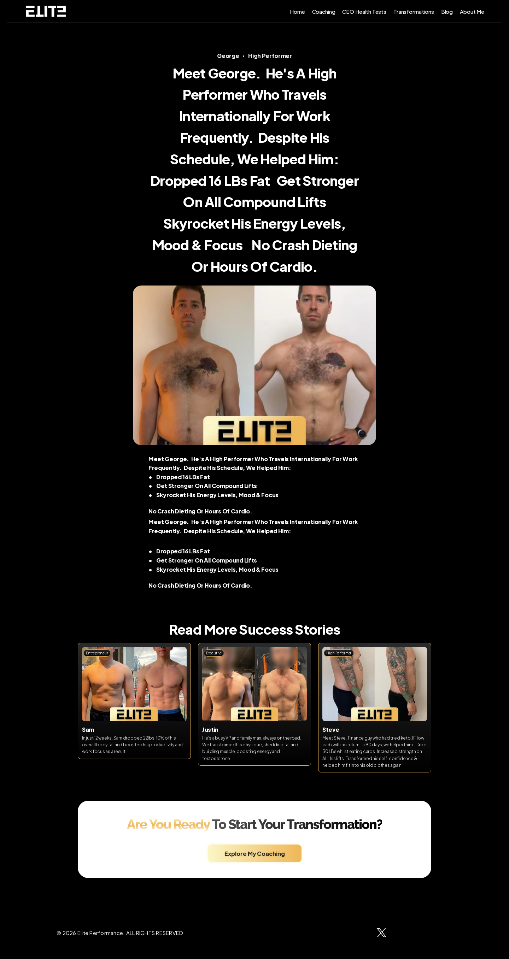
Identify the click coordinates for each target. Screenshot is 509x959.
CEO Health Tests (364, 11)
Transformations (413, 11)
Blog (447, 11)
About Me (472, 11)
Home (297, 11)
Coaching (323, 11)
